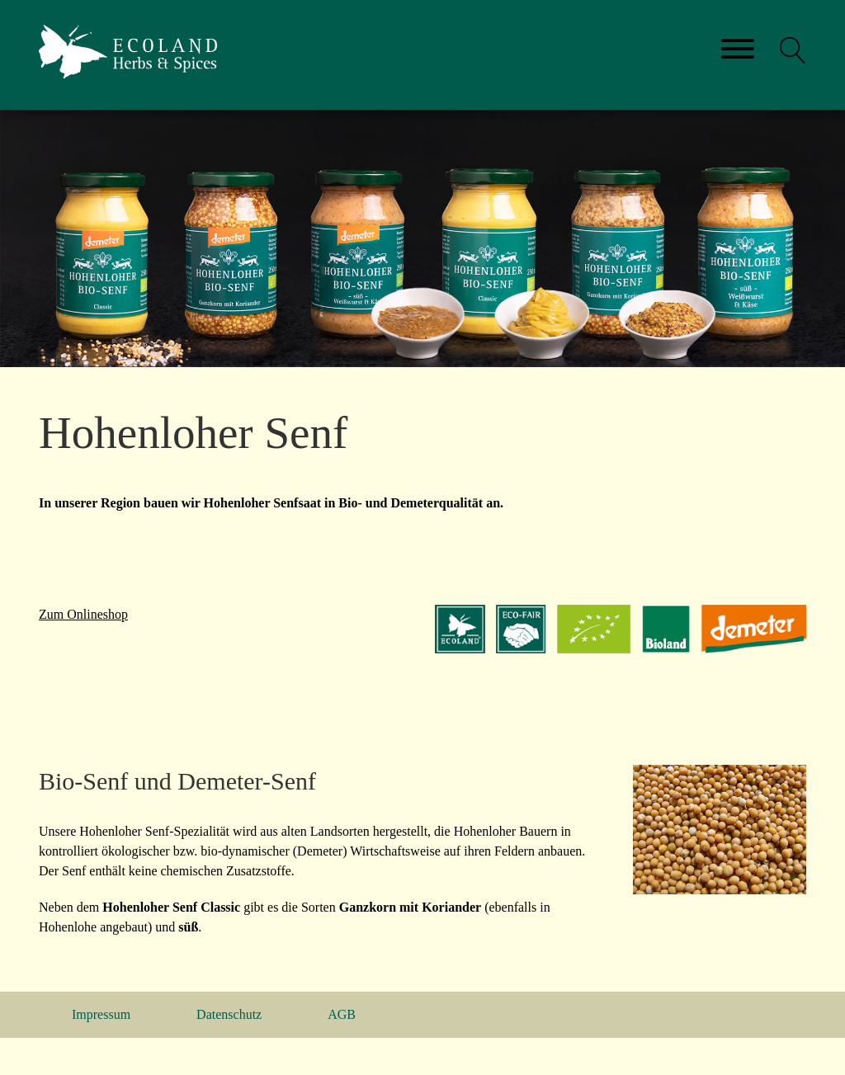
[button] (793, 50)
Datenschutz (229, 1014)
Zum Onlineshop (83, 614)
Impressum (101, 1014)
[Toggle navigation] (738, 50)
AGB (342, 1014)
